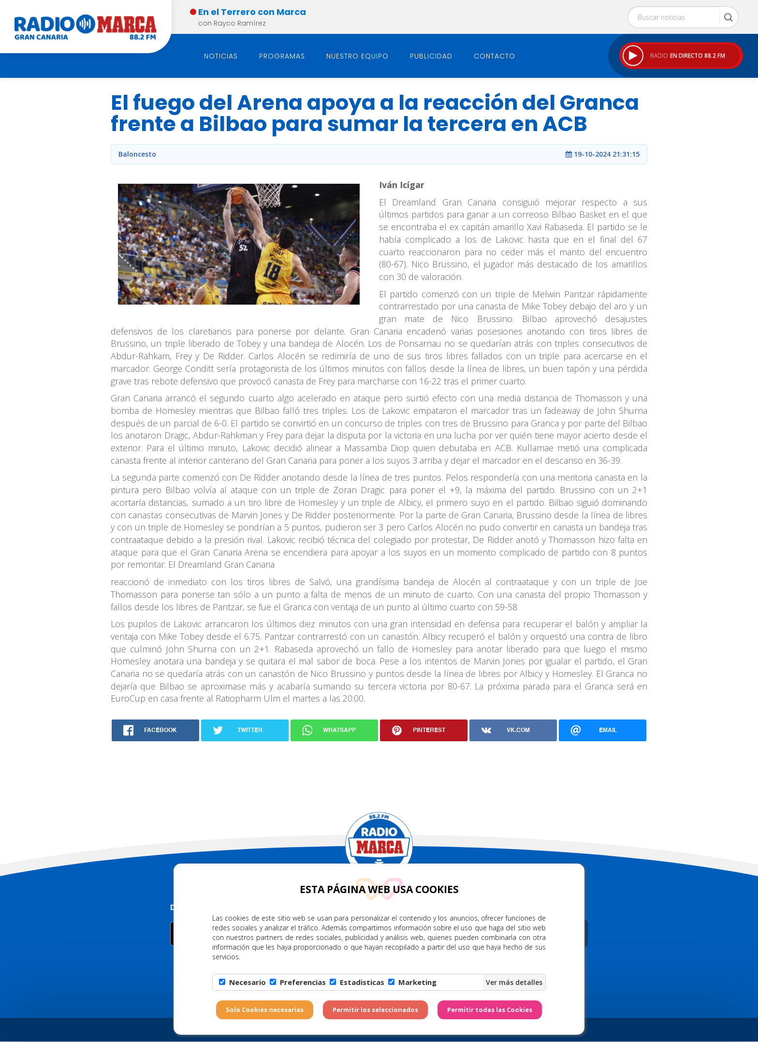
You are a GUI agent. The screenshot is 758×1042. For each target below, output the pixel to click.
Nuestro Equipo (357, 56)
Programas (282, 56)
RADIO (674, 55)
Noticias (221, 56)
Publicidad (431, 56)
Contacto (494, 56)
